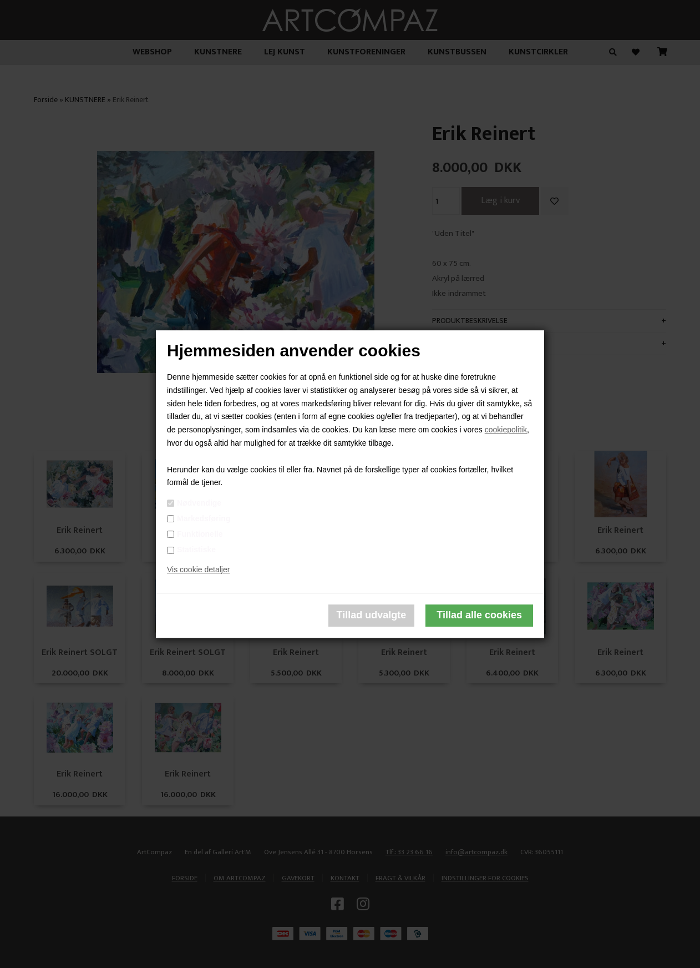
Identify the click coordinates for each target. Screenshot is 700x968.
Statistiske (196, 549)
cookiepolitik (506, 429)
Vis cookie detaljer (198, 569)
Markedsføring (203, 518)
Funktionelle (199, 534)
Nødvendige (199, 502)
